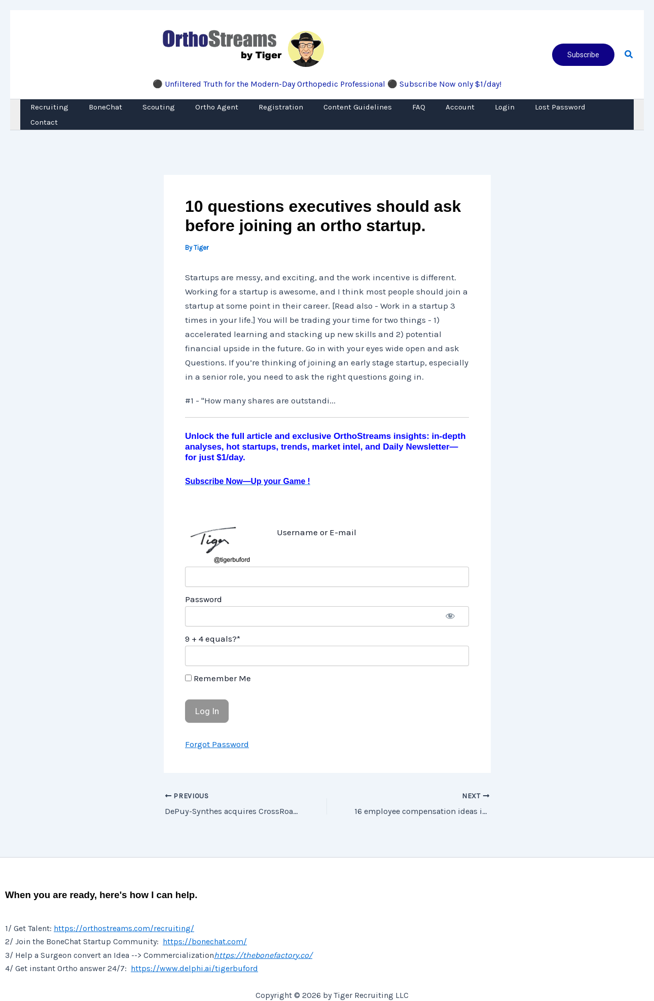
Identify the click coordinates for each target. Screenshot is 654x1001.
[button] (583, 55)
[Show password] (450, 601)
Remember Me (218, 663)
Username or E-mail (316, 517)
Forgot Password (217, 729)
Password (203, 584)
